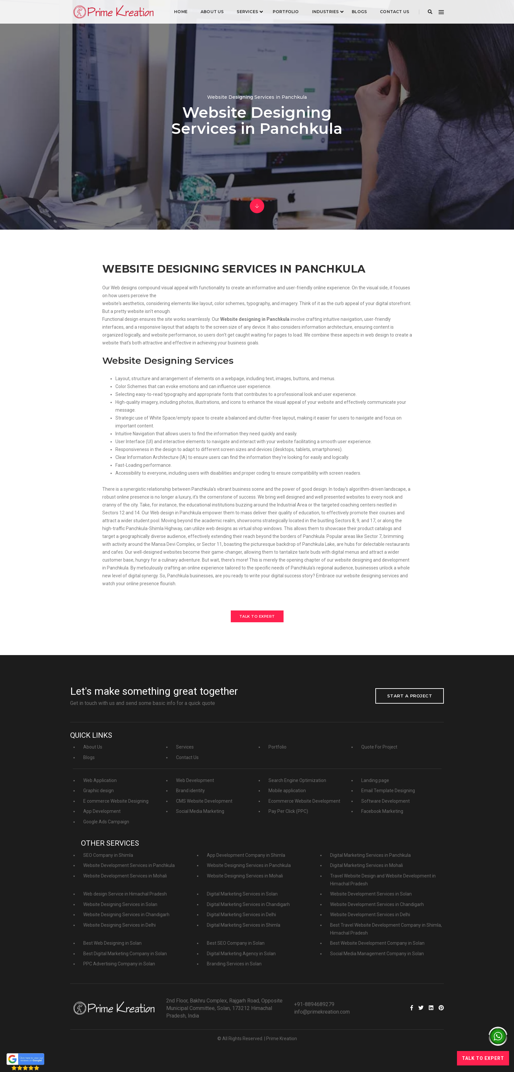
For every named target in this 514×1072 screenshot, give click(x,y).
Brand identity (190, 790)
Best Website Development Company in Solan (377, 943)
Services (247, 11)
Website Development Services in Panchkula (129, 865)
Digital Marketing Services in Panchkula (370, 855)
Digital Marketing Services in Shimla (243, 925)
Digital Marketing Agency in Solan (241, 953)
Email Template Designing (388, 790)
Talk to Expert (257, 616)
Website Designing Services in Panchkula (249, 865)
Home (181, 11)
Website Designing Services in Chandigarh (126, 914)
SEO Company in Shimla (108, 855)
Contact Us (394, 11)
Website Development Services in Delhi (370, 914)
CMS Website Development (204, 801)
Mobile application (287, 790)
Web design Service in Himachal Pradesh (125, 894)
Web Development (195, 780)
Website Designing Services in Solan (120, 904)
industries (325, 11)
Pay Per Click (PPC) (288, 811)
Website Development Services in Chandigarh (377, 904)
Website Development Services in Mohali (125, 875)
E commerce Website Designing (115, 801)
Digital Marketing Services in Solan (242, 894)
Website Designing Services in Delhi (119, 925)
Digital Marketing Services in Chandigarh (248, 904)
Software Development (385, 801)
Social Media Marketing (200, 811)
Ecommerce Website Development (304, 801)
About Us (212, 11)
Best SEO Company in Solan (236, 943)
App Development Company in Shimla (246, 855)
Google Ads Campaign (106, 821)
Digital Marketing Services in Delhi (241, 914)
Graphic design (98, 790)
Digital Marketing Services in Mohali (366, 865)
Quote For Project (379, 747)
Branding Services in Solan (234, 963)
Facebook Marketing (382, 811)
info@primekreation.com (322, 1012)
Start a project (409, 695)
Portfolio (286, 11)
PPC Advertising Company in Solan (119, 963)
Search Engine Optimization (297, 780)
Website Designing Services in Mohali (245, 875)
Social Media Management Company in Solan (377, 953)
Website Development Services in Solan (371, 894)
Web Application (100, 780)
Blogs (359, 11)
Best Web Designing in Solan (112, 943)
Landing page (375, 780)
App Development (102, 811)
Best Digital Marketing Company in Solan (125, 953)
